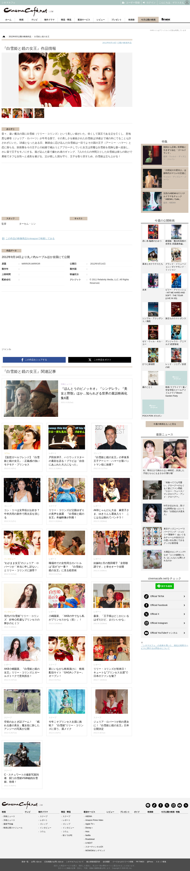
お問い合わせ (36, 862)
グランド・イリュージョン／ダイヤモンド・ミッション (175, 267)
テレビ (34, 20)
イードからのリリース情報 (122, 862)
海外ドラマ (49, 20)
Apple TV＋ (90, 824)
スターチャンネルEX (94, 847)
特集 (178, 812)
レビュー (101, 20)
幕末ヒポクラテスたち (152, 264)
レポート (44, 820)
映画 (21, 20)
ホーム (8, 20)
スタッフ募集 (161, 862)
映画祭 (131, 20)
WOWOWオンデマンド (95, 850)
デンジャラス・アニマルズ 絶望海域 (175, 342)
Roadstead (90, 839)
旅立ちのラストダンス (175, 318)
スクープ (44, 816)
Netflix (88, 835)
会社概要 (106, 862)
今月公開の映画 (148, 20)
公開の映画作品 (117, 43)
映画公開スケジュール (12, 828)
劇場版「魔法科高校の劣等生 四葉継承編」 (175, 242)
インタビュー (45, 828)
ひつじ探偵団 (148, 364)
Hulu (87, 831)
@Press (150, 862)
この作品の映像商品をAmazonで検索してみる (30, 238)
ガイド (137, 812)
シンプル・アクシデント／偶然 (152, 319)
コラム (43, 831)
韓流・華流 (66, 20)
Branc (166, 19)
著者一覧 (25, 862)
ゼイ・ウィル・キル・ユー (152, 342)
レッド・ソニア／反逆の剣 (175, 365)
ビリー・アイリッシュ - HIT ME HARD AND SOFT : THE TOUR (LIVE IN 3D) (175, 294)
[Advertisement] (61, 191)
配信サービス (84, 20)
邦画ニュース (9, 816)
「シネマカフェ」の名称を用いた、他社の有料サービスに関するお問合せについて (164, 646)
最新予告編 (8, 824)
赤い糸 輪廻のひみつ (152, 241)
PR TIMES (140, 862)
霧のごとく (147, 387)
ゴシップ (44, 824)
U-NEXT (88, 843)
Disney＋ (89, 828)
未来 (144, 290)
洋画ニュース (9, 820)
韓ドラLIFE (67, 835)
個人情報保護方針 (93, 862)
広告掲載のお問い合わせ (53, 862)
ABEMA (88, 816)
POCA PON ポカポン (152, 416)
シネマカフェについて (75, 862)
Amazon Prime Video (94, 820)
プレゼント (116, 20)
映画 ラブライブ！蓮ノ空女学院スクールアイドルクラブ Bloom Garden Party (176, 391)
